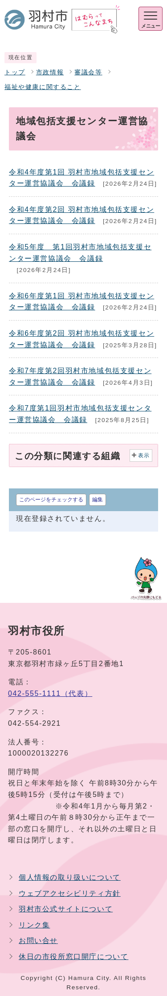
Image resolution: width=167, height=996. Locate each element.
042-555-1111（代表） (50, 693)
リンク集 (34, 925)
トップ (14, 72)
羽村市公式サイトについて (66, 909)
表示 (144, 455)
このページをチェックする (51, 499)
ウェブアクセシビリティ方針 (70, 893)
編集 (97, 499)
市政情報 (50, 72)
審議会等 (88, 72)
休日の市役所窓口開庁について (73, 956)
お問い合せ (38, 940)
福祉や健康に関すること (42, 87)
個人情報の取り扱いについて (70, 877)
